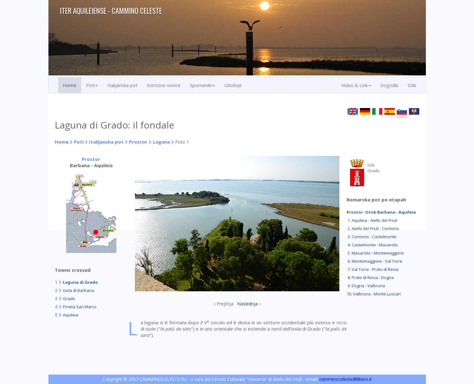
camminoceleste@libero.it (345, 379)
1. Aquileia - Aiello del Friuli (372, 220)
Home (69, 85)
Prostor (139, 142)
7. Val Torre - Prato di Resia (373, 269)
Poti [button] (92, 85)
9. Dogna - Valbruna (366, 285)
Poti (79, 142)
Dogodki (389, 85)
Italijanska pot (122, 85)
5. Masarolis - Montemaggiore (375, 253)
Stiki (412, 85)
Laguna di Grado (80, 282)
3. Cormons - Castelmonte (371, 236)
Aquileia (70, 315)
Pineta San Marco (80, 307)
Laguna (161, 142)
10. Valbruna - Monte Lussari (374, 294)
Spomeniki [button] (202, 85)
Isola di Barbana (78, 290)
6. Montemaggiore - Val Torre (374, 261)
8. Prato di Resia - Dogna (370, 277)
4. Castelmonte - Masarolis (372, 245)
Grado (69, 298)
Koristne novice (164, 85)
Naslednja (247, 304)
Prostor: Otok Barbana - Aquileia (381, 212)
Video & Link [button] (356, 85)
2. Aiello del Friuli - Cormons (373, 228)
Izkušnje (233, 85)
